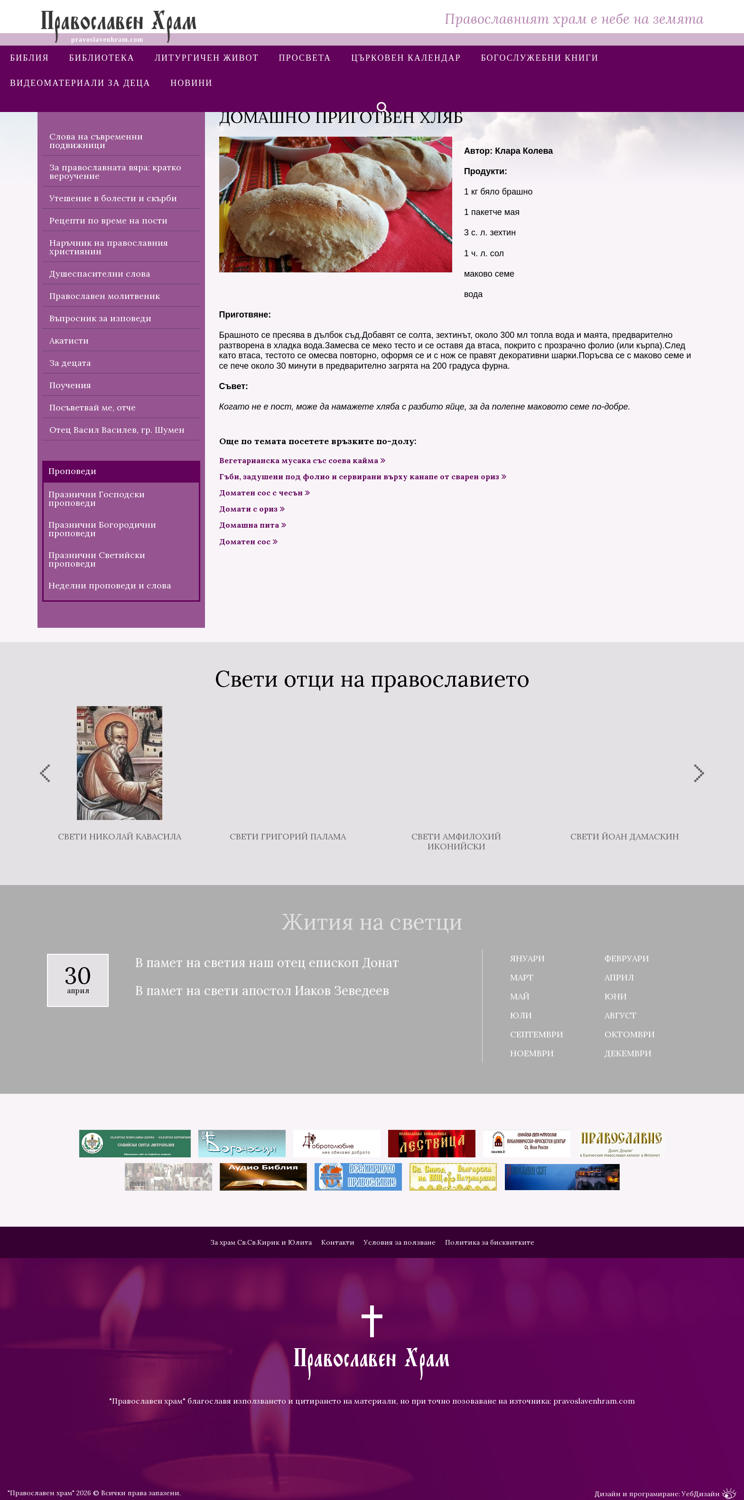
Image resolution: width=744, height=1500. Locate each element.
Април (619, 977)
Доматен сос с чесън (261, 492)
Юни (615, 996)
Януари (527, 958)
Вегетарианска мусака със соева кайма (298, 460)
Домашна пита (249, 525)
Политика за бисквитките (489, 1242)
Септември (536, 1034)
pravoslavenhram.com (594, 1401)
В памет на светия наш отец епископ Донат (267, 963)
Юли (521, 1015)
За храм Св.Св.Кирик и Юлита (261, 1242)
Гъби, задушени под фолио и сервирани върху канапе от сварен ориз (359, 476)
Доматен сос (244, 541)
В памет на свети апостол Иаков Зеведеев (262, 991)
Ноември (532, 1053)
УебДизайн (709, 1494)
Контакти (337, 1242)
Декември (627, 1053)
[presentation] (45, 773)
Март (522, 977)
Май (520, 996)
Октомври (629, 1034)
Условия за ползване (400, 1242)
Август (620, 1015)
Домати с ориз (248, 508)
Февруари (626, 958)
